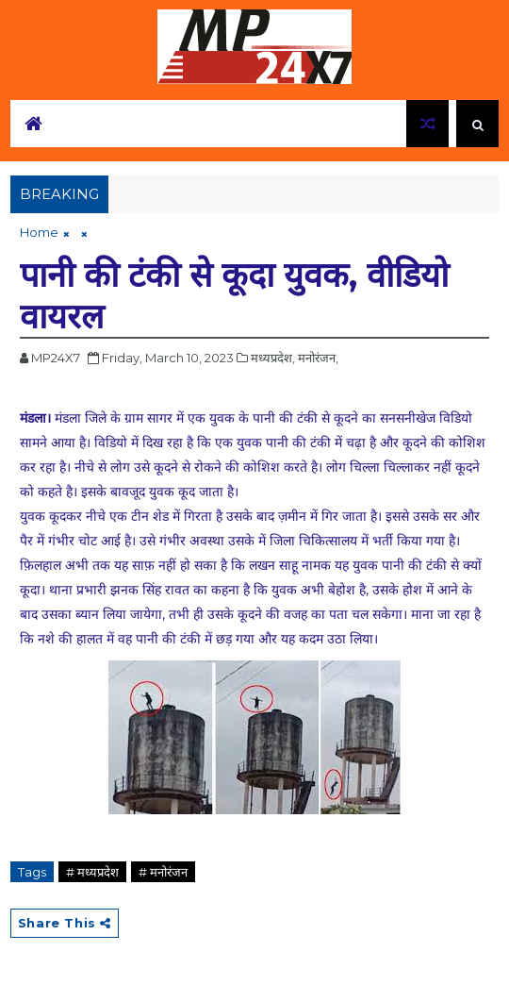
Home (39, 232)
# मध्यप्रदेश (92, 871)
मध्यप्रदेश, (273, 357)
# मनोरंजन (163, 871)
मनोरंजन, (318, 357)
